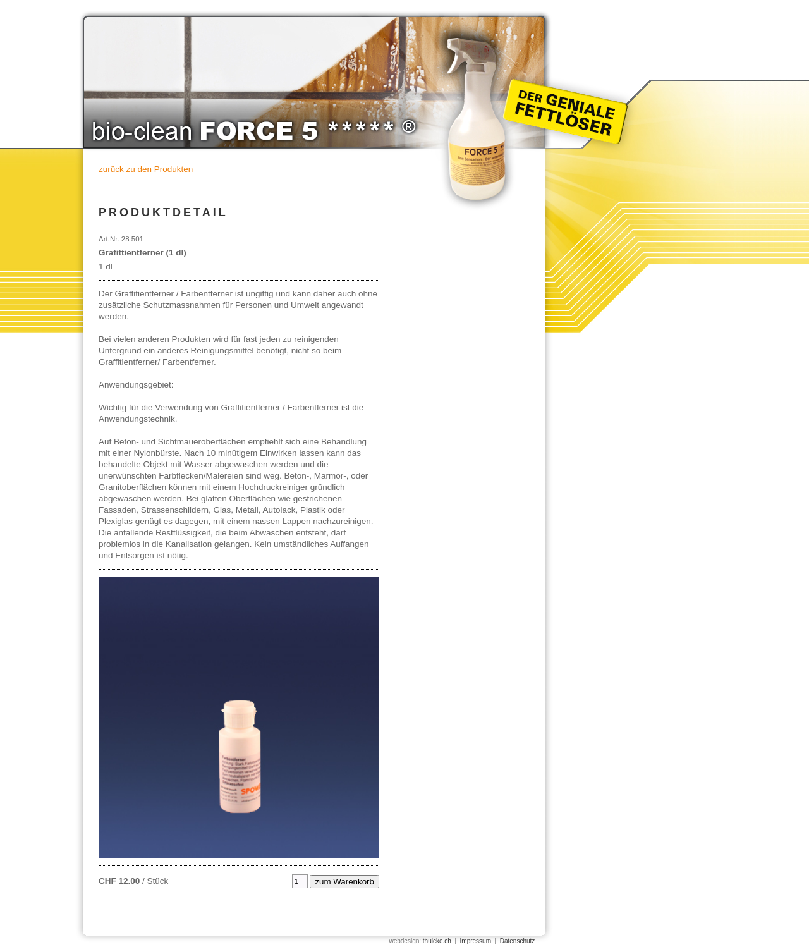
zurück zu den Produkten (146, 169)
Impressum (475, 941)
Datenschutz (517, 941)
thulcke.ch (437, 941)
